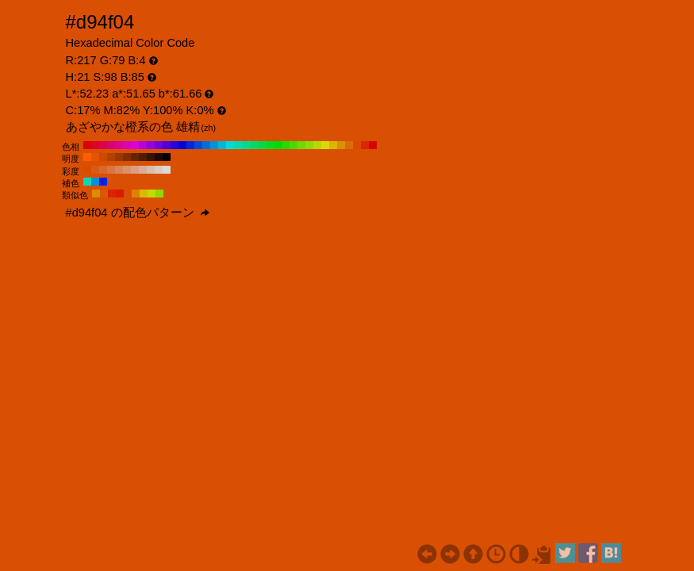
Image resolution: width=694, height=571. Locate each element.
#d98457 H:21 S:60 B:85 (119, 170)
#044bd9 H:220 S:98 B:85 (198, 145)
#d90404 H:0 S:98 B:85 (373, 145)
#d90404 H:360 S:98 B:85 (87, 145)
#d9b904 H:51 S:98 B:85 (144, 193)
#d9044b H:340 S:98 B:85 (103, 145)
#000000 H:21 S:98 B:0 (167, 157)
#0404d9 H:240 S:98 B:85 (182, 145)
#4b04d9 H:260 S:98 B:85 (167, 145)
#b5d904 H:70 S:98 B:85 (317, 145)
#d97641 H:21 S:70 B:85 (111, 170)
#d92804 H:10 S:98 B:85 (365, 145)
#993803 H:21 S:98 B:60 (119, 157)
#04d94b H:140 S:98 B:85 (262, 145)
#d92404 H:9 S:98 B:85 (112, 193)
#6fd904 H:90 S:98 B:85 (301, 145)
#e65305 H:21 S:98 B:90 (95, 157)
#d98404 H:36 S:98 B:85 (136, 193)
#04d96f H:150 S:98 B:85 (254, 145)
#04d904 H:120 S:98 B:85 (278, 145)
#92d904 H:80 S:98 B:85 (309, 145)
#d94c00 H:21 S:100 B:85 (87, 170)
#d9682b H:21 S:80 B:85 (103, 170)
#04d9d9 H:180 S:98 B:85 (230, 145)
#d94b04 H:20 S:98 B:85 (357, 145)
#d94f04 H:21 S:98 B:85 (128, 193)
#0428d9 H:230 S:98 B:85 (190, 145)
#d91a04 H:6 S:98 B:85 (120, 193)
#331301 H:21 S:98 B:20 (151, 157)
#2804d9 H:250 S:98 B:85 (174, 145)
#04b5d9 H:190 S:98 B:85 (222, 145)
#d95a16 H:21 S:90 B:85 (95, 170)
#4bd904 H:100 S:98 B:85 (293, 145)
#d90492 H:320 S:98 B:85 (119, 145)
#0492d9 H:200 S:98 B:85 (214, 145)
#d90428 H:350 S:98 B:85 (95, 145)
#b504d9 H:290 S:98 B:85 (143, 145)
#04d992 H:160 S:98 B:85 (246, 145)
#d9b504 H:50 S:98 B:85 (333, 145)
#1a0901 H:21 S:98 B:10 (159, 157)
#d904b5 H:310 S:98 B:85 (127, 145)
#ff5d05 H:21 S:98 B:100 (87, 157)
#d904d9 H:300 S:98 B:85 (135, 145)
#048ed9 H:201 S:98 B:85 (95, 182)
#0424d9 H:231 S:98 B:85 (103, 182)
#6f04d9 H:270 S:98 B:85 (159, 145)
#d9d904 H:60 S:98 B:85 (325, 145)
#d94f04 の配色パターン (137, 212)
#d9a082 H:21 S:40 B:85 (135, 170)
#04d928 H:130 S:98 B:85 (270, 145)
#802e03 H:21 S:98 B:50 (127, 157)
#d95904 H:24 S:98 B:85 (104, 193)
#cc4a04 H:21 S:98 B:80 (103, 157)
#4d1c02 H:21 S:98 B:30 (143, 157)
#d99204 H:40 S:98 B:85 (341, 145)
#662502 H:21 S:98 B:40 (135, 157)
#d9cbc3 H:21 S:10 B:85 (159, 170)
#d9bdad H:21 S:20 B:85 (151, 170)
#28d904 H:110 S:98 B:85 (285, 145)
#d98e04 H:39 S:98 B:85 (96, 193)
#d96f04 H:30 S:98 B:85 (349, 145)
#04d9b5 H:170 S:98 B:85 (238, 145)
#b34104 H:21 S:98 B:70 (111, 157)
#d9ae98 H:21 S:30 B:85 (143, 170)
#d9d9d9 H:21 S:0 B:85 (167, 170)
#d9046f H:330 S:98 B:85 (111, 145)
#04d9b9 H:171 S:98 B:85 (87, 182)
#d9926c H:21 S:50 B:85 (127, 170)
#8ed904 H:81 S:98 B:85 (159, 193)
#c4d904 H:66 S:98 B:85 (151, 193)
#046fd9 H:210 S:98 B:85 (206, 145)
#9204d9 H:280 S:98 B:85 (151, 145)
